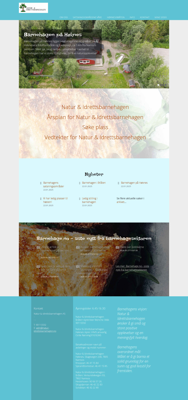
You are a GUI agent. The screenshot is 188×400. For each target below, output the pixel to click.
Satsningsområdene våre (87, 17)
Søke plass (95, 127)
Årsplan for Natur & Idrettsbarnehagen (95, 117)
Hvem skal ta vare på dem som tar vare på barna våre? (53, 269)
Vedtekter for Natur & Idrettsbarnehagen (95, 137)
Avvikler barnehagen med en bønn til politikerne (94, 248)
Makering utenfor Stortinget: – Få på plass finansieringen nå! (92, 269)
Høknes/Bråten (116, 17)
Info (132, 17)
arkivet (120, 202)
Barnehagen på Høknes (134, 182)
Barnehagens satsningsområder (53, 184)
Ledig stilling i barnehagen (89, 200)
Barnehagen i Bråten (94, 182)
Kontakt (144, 17)
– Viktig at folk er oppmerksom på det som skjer (52, 250)
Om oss (64, 17)
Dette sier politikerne (132, 247)
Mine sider (161, 17)
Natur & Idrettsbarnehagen (95, 107)
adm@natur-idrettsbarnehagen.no (45, 329)
